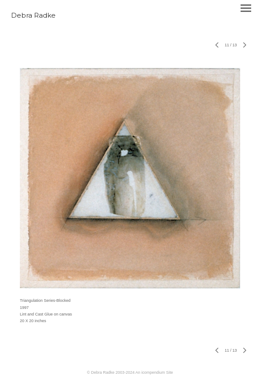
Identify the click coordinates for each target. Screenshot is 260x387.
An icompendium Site (154, 372)
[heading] (33, 16)
